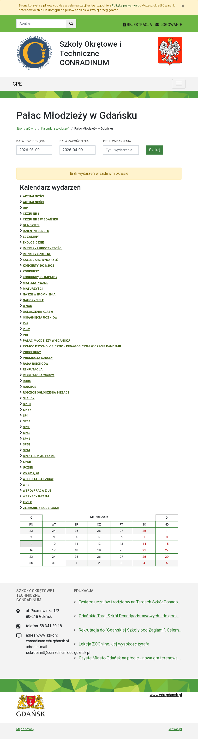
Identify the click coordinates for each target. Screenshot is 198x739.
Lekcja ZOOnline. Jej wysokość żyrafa (114, 644)
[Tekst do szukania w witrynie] (41, 23)
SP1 (26, 415)
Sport (28, 461)
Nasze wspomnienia (39, 294)
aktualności (33, 202)
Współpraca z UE (37, 490)
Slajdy (29, 398)
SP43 (26, 433)
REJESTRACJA (138, 24)
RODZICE (29, 386)
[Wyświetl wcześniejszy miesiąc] (31, 517)
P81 (25, 335)
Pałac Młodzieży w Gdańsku (46, 340)
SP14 (26, 421)
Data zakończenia (74, 141)
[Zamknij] (182, 6)
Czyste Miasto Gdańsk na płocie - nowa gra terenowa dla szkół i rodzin (130, 658)
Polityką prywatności (126, 5)
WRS (26, 485)
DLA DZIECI (31, 225)
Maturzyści (33, 288)
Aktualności (33, 196)
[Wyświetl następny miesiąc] (167, 517)
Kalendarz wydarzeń (55, 128)
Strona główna (26, 128)
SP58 (26, 444)
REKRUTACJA (32, 369)
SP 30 (27, 404)
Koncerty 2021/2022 (38, 265)
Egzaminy (31, 236)
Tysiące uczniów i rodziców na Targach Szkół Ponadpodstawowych (130, 602)
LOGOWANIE (168, 24)
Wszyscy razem (36, 496)
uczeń (28, 467)
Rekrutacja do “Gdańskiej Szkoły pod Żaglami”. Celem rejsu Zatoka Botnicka (130, 630)
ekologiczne (33, 242)
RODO (27, 381)
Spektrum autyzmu (39, 456)
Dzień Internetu (36, 231)
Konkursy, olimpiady (40, 277)
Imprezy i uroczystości (42, 248)
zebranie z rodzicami (41, 508)
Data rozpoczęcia (30, 141)
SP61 (26, 450)
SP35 (26, 427)
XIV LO (27, 502)
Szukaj (154, 150)
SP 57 (27, 410)
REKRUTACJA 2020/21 (38, 375)
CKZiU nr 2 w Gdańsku (40, 219)
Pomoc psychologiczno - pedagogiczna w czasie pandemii (72, 346)
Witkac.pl (175, 729)
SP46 (26, 438)
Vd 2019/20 (31, 473)
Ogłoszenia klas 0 (38, 311)
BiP (25, 208)
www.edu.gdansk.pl (166, 695)
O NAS (27, 306)
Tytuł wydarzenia (117, 141)
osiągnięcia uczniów (40, 317)
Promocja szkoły (38, 358)
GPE (17, 84)
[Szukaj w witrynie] (71, 23)
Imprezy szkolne (37, 254)
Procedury (32, 352)
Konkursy (31, 271)
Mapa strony (25, 729)
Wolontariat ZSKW (38, 479)
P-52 (26, 329)
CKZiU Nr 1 (31, 213)
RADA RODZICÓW (35, 363)
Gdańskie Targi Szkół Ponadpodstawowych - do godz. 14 (130, 616)
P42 (25, 323)
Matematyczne (35, 283)
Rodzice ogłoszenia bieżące (46, 392)
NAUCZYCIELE (33, 300)
